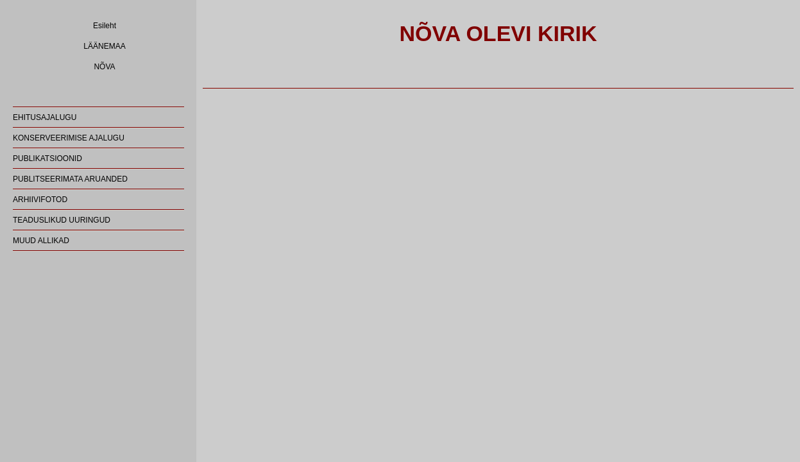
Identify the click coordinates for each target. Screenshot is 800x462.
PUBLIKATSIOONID (47, 158)
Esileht (104, 25)
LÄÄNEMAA (104, 46)
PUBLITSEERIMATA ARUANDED (70, 179)
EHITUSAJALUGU (44, 117)
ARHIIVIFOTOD (40, 199)
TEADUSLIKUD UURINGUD (61, 220)
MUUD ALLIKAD (41, 240)
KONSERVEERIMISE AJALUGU (68, 137)
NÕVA (104, 66)
